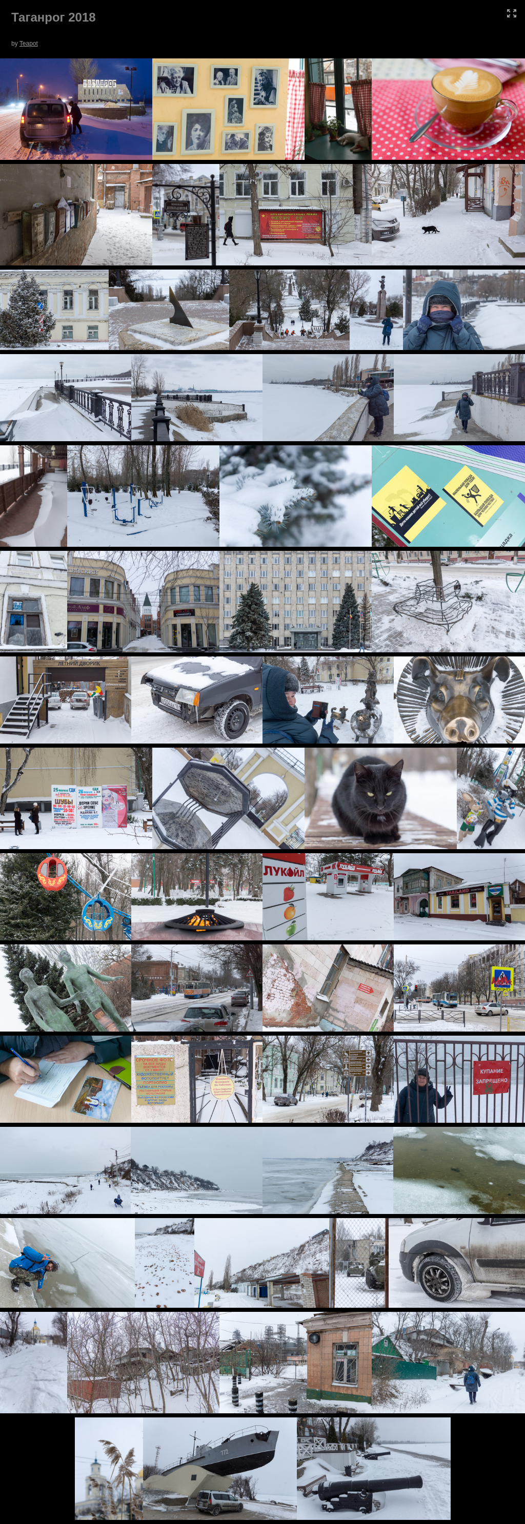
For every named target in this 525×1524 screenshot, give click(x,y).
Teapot (28, 43)
